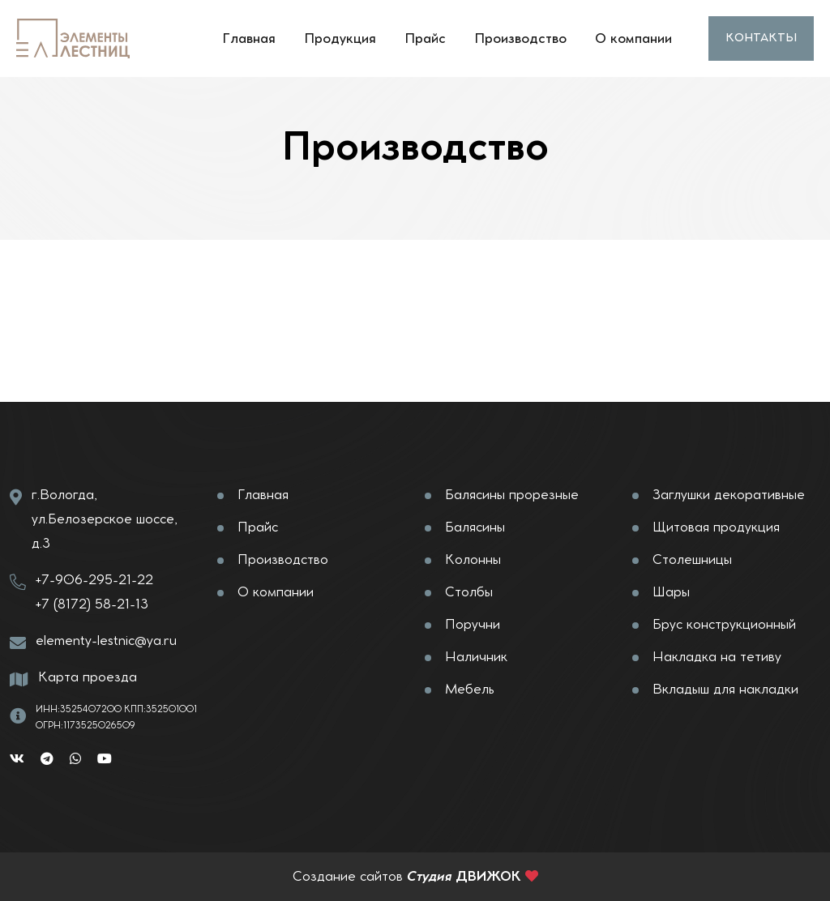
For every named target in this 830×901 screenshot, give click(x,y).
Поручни (472, 624)
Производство (520, 38)
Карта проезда (87, 677)
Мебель (469, 689)
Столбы (469, 592)
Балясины (475, 527)
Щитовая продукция (716, 527)
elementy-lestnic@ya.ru (106, 640)
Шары (671, 592)
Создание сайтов (348, 876)
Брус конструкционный (724, 624)
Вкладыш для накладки (725, 689)
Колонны (473, 559)
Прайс (425, 38)
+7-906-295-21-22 (94, 580)
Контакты (761, 38)
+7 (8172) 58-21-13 (92, 604)
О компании (633, 38)
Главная (249, 38)
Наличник (476, 657)
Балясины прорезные (512, 495)
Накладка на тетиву (716, 657)
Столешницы (692, 559)
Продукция (340, 38)
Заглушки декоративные (728, 495)
